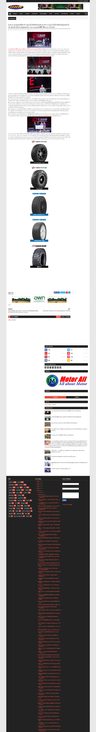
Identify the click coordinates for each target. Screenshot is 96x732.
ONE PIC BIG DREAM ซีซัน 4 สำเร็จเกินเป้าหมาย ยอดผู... (48, 467)
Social (21, 13)
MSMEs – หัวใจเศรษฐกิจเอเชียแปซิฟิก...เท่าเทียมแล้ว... (49, 407)
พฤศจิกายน (41, 373)
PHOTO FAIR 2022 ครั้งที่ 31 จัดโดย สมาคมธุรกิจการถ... (49, 492)
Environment (19, 392)
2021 (38, 717)
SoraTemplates (15, 730)
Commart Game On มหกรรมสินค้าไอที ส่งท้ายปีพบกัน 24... (49, 605)
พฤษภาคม (40, 706)
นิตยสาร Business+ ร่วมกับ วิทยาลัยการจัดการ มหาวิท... (48, 378)
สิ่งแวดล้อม (20, 379)
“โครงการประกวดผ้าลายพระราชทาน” (47, 669)
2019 (38, 721)
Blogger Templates (27, 730)
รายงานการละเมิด (67, 383)
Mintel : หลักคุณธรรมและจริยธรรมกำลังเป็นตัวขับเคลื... (49, 622)
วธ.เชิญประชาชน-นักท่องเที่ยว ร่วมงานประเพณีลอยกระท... (49, 688)
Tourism (27, 13)
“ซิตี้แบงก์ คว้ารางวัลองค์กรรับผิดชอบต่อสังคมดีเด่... (49, 470)
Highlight (70, 68)
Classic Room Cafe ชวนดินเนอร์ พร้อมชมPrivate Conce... (49, 423)
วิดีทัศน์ (10, 389)
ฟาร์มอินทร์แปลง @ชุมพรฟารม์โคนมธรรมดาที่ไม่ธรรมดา (78, 135)
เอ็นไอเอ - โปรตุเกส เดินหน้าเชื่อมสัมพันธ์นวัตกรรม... (47, 530)
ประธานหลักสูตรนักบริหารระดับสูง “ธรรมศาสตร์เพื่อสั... (49, 539)
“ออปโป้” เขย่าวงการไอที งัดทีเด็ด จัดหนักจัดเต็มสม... (49, 648)
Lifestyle (57, 13)
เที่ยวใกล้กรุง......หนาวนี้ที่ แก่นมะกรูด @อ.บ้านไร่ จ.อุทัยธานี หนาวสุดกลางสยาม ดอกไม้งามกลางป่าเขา (78, 129)
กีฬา (25, 366)
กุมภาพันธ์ (40, 712)
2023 (38, 367)
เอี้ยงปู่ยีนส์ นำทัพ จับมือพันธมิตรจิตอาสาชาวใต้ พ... (48, 618)
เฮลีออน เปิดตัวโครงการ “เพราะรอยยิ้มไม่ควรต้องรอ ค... (49, 546)
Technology (35, 13)
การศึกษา (25, 371)
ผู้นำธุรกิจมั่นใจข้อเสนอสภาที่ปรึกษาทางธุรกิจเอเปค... (49, 575)
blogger (49, 326)
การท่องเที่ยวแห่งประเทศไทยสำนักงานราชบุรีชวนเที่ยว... (48, 435)
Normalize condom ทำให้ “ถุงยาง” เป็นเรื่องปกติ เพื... (49, 403)
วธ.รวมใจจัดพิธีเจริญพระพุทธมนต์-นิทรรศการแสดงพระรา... (48, 375)
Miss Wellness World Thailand (45, 661)
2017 (38, 723)
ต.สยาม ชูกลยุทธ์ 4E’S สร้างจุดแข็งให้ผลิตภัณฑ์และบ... (49, 480)
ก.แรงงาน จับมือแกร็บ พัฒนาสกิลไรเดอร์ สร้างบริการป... (48, 595)
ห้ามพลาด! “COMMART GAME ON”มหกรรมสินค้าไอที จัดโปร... (49, 474)
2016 (38, 725)
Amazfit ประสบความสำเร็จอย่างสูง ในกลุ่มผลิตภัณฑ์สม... (47, 635)
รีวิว (16, 381)
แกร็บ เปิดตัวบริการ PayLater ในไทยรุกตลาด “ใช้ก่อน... (49, 502)
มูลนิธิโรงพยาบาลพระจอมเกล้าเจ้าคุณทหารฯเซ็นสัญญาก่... (49, 400)
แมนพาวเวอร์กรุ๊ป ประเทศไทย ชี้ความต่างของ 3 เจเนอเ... (49, 675)
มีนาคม (40, 710)
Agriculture (11, 392)
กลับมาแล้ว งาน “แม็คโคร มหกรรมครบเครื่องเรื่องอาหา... (48, 572)
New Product (65, 13)
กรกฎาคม (40, 701)
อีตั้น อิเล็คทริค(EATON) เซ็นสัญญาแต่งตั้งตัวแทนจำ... (49, 417)
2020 (38, 719)
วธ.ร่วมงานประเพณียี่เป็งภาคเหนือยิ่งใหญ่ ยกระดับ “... (48, 658)
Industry (18, 384)
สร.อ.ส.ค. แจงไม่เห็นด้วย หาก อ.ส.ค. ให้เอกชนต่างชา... (48, 464)
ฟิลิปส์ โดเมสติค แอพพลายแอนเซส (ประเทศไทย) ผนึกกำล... (49, 628)
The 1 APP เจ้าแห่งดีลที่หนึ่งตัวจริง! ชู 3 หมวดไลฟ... (48, 511)
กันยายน (40, 697)
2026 (38, 360)
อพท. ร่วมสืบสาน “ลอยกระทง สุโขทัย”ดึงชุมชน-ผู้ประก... (49, 651)
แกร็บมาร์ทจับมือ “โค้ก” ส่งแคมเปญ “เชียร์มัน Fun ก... (49, 489)
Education (23, 381)
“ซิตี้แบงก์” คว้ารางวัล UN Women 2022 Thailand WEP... (49, 527)
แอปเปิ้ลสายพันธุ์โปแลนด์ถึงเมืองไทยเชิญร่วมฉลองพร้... (49, 663)
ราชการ (10, 366)
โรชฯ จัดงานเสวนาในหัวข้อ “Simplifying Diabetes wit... (47, 685)
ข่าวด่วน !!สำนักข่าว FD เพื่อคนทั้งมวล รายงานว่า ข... (49, 505)
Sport (50, 13)
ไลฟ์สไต (27, 395)
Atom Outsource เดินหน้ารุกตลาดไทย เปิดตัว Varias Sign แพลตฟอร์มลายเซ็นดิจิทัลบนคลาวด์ (79, 142)
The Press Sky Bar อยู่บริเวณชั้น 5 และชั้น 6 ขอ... (49, 483)
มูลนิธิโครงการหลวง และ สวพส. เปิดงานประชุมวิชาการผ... (49, 559)
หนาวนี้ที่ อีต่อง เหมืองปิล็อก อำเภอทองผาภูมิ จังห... (48, 420)
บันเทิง (10, 368)
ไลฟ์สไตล (18, 387)
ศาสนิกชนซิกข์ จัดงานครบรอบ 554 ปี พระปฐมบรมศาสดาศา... (48, 608)
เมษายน (40, 708)
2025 (38, 362)
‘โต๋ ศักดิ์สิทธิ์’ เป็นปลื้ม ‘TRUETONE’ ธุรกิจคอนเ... (49, 433)
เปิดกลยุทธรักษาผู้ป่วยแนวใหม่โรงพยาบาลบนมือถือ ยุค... (49, 521)
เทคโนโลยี (18, 368)
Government (11, 379)
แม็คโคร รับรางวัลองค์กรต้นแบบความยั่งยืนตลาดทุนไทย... (49, 430)
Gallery (17, 389)
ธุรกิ (9, 395)
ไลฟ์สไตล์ (11, 360)
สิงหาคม (40, 699)
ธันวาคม (40, 371)
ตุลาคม (40, 695)
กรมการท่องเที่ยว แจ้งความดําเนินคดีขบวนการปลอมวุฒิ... (48, 556)
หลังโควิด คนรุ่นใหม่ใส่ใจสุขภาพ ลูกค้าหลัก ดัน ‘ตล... (48, 390)
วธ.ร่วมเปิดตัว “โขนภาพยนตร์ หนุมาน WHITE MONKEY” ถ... (48, 641)
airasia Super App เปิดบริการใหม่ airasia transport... (47, 485)
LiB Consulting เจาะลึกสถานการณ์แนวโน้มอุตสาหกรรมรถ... (48, 672)
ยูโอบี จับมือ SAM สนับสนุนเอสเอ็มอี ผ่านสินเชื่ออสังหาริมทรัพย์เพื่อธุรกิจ (79, 88)
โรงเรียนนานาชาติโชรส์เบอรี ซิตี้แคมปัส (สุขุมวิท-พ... (47, 678)
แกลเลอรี (10, 387)
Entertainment (43, 13)
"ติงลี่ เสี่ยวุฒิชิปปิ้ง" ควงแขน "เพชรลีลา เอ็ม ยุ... (49, 508)
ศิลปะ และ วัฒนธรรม (18, 395)
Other (71, 13)
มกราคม (40, 714)
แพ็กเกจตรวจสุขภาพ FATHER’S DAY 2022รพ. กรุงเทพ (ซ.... (48, 495)
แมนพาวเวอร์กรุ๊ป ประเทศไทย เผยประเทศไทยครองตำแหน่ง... (48, 427)
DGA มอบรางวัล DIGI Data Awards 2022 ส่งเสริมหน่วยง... (49, 638)
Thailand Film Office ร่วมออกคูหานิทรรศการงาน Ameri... (49, 552)
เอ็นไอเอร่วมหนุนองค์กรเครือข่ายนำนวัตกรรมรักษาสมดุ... (48, 439)
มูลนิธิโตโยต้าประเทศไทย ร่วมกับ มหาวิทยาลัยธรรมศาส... (49, 450)
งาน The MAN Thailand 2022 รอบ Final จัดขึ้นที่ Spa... (49, 645)
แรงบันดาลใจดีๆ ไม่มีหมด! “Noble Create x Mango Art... (48, 454)
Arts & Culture (26, 387)
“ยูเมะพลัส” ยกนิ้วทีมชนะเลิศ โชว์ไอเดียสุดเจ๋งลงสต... (48, 592)
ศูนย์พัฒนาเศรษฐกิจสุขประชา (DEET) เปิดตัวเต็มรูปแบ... (49, 460)
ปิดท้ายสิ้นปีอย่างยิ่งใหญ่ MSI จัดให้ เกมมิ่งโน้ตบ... (49, 533)
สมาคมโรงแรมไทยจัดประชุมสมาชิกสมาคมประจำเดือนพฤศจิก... (48, 447)
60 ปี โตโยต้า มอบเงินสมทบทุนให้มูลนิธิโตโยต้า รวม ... (49, 615)
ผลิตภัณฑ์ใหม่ (11, 363)
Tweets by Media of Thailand (69, 76)
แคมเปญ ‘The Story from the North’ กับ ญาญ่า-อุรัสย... (49, 562)
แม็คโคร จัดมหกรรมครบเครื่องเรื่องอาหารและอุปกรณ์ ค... (48, 517)
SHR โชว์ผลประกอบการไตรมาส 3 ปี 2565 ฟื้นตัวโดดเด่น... (49, 565)
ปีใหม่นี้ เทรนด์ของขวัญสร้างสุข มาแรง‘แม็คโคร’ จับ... (49, 598)
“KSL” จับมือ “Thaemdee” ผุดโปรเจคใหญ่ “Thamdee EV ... (47, 413)
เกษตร (17, 371)
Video (26, 392)
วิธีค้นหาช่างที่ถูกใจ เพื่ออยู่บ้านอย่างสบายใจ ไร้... (49, 384)
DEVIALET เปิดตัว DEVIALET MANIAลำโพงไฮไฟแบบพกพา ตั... (49, 582)
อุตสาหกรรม (20, 376)
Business (15, 13)
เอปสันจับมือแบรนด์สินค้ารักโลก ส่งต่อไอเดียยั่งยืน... (48, 477)
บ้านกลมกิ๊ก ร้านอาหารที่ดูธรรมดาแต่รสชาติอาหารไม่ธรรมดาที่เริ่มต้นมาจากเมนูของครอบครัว (79, 101)
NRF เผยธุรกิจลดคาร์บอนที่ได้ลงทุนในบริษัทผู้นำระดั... (49, 612)
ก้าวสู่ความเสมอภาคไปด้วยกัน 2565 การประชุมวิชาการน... (49, 666)
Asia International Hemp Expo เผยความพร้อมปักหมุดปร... (49, 585)
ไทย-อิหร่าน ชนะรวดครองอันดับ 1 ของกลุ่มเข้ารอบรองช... (49, 569)
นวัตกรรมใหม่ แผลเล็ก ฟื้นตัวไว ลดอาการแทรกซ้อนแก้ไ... (49, 536)
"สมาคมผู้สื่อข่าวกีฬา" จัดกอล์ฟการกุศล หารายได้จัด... (49, 692)
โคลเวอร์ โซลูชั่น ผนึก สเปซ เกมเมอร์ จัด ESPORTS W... (47, 387)
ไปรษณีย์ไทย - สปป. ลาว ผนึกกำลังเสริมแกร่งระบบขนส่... (48, 602)
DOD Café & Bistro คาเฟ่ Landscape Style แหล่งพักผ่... (49, 444)
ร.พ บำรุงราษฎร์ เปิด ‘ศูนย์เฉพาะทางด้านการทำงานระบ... (49, 579)
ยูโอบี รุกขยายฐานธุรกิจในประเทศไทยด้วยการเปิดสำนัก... (48, 524)
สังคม (18, 366)
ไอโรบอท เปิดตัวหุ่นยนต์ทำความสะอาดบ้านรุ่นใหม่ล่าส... (48, 397)
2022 (38, 369)
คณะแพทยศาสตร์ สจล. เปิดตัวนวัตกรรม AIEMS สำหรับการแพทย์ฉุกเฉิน (79, 82)
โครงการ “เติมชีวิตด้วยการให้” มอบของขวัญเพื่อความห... (49, 542)
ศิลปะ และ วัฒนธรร (26, 389)
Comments (82, 68)
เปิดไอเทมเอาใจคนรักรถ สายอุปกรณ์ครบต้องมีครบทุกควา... (48, 682)
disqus (53, 326)
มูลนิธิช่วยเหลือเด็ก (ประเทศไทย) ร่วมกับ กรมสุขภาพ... (48, 655)
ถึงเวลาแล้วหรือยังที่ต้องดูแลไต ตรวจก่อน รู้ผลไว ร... (49, 499)
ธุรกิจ (30, 33)
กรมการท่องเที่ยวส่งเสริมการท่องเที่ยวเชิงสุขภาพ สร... (49, 394)
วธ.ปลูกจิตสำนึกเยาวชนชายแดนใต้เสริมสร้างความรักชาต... (48, 382)
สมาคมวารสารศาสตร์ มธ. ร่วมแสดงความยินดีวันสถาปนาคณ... (49, 410)
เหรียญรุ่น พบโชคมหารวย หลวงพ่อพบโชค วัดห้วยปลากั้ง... (49, 549)
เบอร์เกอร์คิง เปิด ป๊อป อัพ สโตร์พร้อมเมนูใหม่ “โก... (48, 625)
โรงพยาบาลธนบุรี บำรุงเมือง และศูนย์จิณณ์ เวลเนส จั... (48, 514)
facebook (59, 326)
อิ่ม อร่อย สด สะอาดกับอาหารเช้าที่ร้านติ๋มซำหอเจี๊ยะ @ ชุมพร (79, 94)
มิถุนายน (40, 703)
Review (78, 13)
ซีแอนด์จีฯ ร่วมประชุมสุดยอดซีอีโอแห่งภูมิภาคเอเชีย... (48, 457)
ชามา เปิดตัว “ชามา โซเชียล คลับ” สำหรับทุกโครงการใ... (49, 589)
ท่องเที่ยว (21, 363)
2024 (38, 365)
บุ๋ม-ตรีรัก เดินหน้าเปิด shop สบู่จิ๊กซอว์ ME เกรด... (49, 441)
